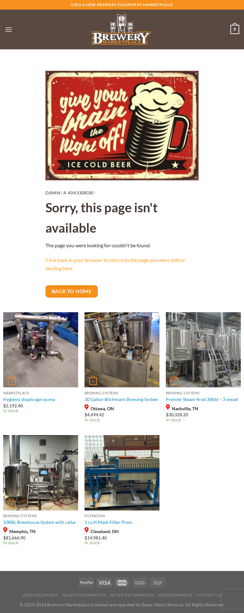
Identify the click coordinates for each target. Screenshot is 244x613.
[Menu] (8, 29)
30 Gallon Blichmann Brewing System (121, 399)
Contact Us (209, 595)
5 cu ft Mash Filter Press (108, 522)
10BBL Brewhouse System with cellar (39, 522)
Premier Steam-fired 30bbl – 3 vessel (202, 399)
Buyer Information (132, 595)
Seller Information (84, 595)
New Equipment (175, 595)
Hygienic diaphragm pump (29, 399)
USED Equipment (40, 595)
